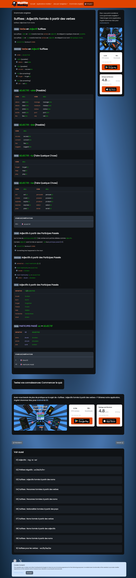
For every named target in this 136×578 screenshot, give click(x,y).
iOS (108, 23)
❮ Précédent (17, 443)
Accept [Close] (29, 573)
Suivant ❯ (120, 443)
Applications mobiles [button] (44, 4)
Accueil (32, 4)
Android (102, 23)
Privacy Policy (18, 573)
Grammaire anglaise (76, 4)
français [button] (88, 4)
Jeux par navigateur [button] (60, 4)
